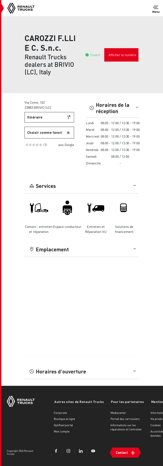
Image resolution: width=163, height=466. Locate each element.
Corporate (60, 412)
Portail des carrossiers (121, 418)
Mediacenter (114, 412)
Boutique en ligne (64, 418)
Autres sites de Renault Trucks (77, 401)
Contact (118, 450)
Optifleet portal (63, 424)
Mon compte (61, 431)
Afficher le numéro (123, 54)
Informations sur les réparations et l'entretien (119, 429)
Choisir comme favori (44, 132)
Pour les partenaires (121, 401)
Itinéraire (35, 117)
